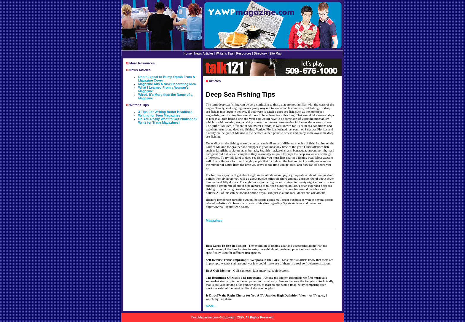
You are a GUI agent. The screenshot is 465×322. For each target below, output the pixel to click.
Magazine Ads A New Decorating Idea (167, 84)
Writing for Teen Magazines (159, 115)
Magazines (214, 220)
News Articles (204, 53)
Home (188, 53)
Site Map (275, 53)
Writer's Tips (225, 53)
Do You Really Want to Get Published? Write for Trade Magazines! (168, 120)
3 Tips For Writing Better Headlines (165, 112)
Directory (260, 53)
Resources (243, 53)
